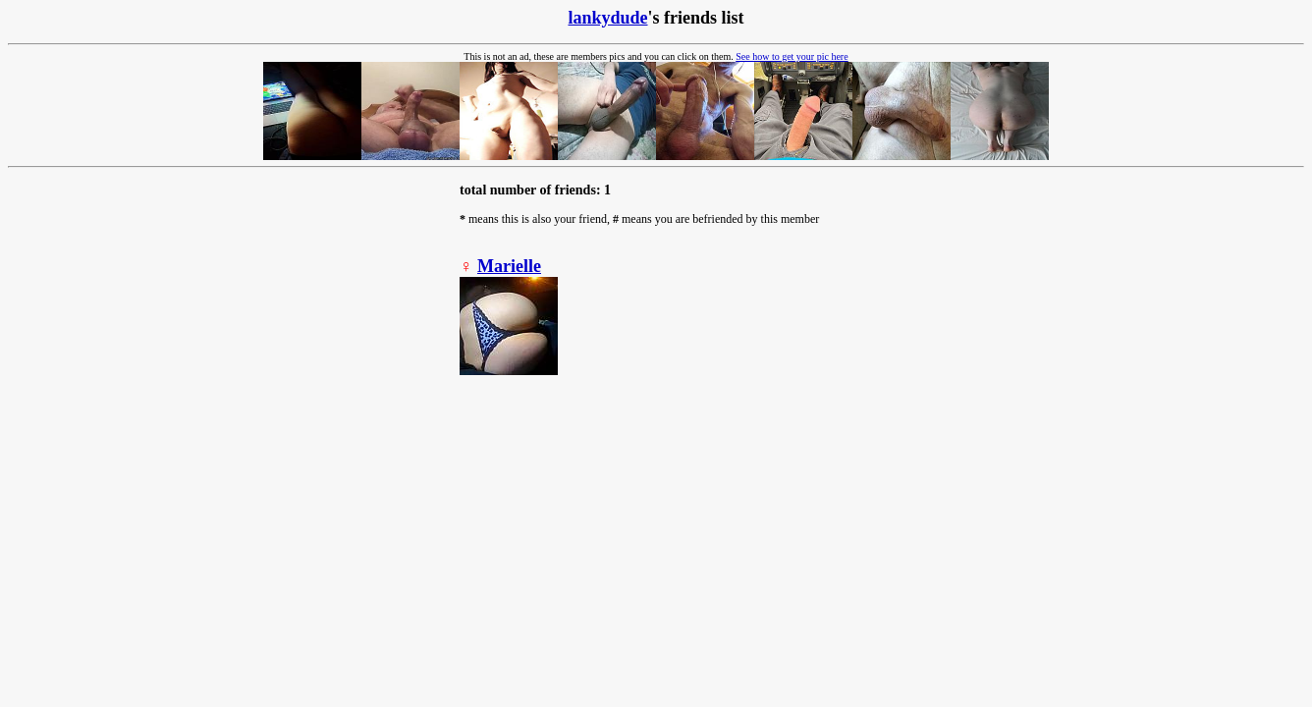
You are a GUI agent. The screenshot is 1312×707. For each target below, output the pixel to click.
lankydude (607, 17)
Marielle (509, 266)
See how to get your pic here (791, 56)
